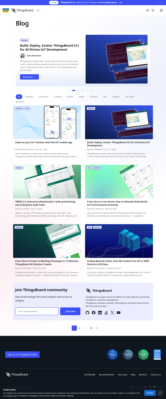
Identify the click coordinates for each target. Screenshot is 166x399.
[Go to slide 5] (92, 90)
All (19, 96)
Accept (150, 393)
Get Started (89, 374)
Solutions (94, 96)
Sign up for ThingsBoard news (22, 354)
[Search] (152, 10)
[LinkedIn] (100, 313)
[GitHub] (87, 313)
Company (58, 96)
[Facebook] (93, 313)
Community (44, 96)
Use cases (122, 374)
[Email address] (37, 311)
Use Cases (129, 96)
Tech (105, 96)
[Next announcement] (161, 2)
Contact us (155, 374)
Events (70, 96)
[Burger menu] (161, 10)
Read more (31, 77)
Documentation (106, 374)
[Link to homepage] (22, 10)
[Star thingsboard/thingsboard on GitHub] (38, 10)
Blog (133, 374)
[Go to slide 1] (73, 90)
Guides (81, 96)
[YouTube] (118, 313)
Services (143, 374)
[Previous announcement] (158, 2)
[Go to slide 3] (83, 90)
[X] (112, 313)
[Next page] (97, 328)
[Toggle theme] (147, 10)
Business (29, 96)
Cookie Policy (11, 396)
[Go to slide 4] (87, 90)
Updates (116, 96)
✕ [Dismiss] (160, 393)
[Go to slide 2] (78, 90)
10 (91, 328)
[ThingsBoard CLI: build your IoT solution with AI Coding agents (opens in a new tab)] (83, 2)
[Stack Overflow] (106, 313)
